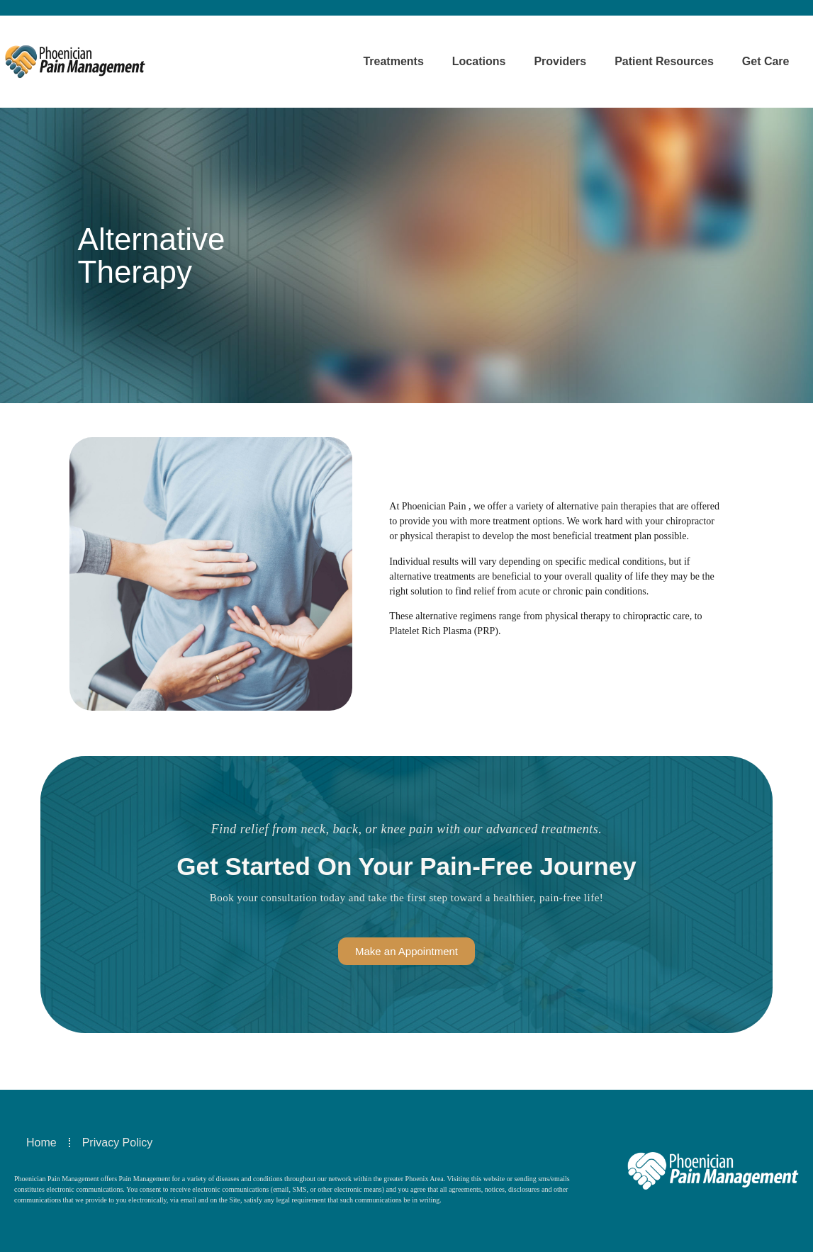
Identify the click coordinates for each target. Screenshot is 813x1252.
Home (41, 1143)
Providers (560, 61)
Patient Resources (664, 61)
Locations (479, 61)
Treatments (393, 61)
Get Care (766, 61)
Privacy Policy (117, 1143)
